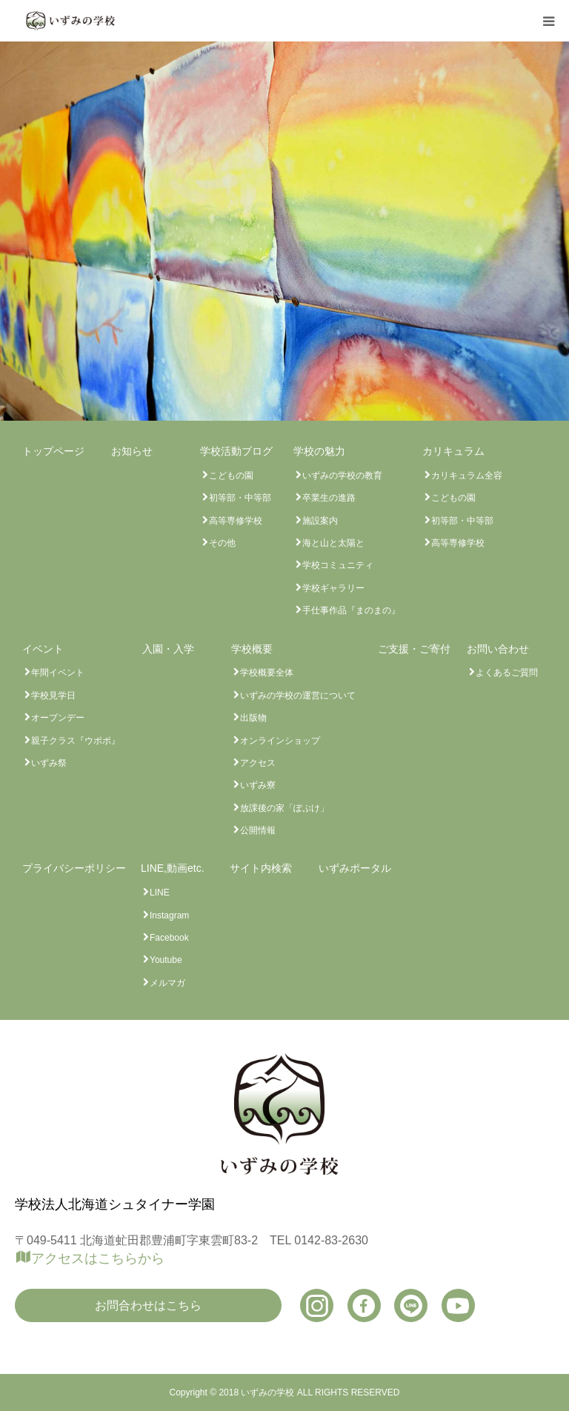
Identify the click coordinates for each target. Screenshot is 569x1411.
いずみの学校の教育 (342, 475)
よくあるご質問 (507, 672)
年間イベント (57, 672)
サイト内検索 (261, 868)
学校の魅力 (319, 451)
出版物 (253, 718)
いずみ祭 (49, 763)
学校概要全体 (266, 672)
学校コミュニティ (337, 565)
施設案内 (320, 521)
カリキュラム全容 (466, 475)
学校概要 (252, 649)
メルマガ (167, 983)
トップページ (53, 451)
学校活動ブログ (236, 451)
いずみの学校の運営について (298, 695)
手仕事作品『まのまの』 (351, 610)
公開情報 (258, 830)
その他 (222, 543)
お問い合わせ (498, 649)
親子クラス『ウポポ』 (75, 740)
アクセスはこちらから (97, 1258)
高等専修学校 (235, 521)
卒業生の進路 (329, 498)
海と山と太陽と (333, 543)
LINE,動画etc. (172, 868)
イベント (43, 649)
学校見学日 (53, 695)
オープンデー (57, 718)
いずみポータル (355, 868)
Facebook (169, 938)
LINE (160, 892)
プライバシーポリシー (74, 868)
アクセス (258, 763)
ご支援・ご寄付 (414, 649)
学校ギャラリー (333, 588)
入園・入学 (168, 649)
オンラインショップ (280, 740)
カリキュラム (453, 451)
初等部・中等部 (240, 498)
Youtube (166, 960)
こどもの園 (231, 475)
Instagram (169, 915)
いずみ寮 (258, 785)
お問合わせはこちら (148, 1305)
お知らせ (132, 451)
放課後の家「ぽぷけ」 (284, 808)
